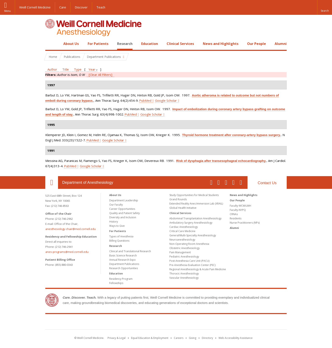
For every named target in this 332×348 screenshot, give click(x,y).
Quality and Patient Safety (124, 213)
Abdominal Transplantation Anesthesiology (195, 218)
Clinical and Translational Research (130, 251)
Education (149, 43)
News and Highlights (220, 43)
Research (125, 43)
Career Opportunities (122, 209)
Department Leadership (123, 200)
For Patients (98, 43)
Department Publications (124, 264)
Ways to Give (117, 226)
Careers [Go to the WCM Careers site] (178, 338)
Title (65, 69)
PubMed (145, 100)
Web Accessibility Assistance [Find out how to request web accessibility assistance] (236, 338)
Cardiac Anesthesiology (183, 227)
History (113, 221)
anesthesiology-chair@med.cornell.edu (70, 229)
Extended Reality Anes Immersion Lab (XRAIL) (196, 203)
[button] (324, 7)
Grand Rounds (178, 199)
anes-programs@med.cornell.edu (67, 252)
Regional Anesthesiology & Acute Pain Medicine (197, 269)
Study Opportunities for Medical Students (194, 195)
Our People (256, 43)
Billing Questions (119, 240)
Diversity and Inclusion (122, 217)
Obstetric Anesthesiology (184, 248)
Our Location (51, 182)
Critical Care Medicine (182, 231)
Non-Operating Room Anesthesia (189, 244)
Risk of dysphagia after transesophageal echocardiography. (221, 161)
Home (50, 43)
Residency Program (121, 279)
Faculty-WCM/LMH (240, 205)
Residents (235, 218)
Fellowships (116, 283)
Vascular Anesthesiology (184, 278)
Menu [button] (7, 11)
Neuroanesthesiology (182, 239)
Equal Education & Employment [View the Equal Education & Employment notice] (149, 338)
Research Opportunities (123, 268)
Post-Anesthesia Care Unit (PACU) (189, 261)
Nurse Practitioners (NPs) (245, 222)
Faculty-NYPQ (238, 210)
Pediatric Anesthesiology (184, 256)
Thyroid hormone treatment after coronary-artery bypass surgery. (231, 135)
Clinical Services (180, 43)
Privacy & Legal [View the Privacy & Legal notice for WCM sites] (117, 338)
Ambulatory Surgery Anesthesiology (190, 222)
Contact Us (267, 183)
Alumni (281, 43)
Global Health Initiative (182, 208)
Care (62, 7)
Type (78, 69)
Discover (81, 7)
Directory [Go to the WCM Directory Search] (207, 338)
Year (92, 69)
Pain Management (180, 252)
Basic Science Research (123, 255)
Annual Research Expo (122, 260)
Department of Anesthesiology (87, 182)
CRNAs (234, 214)
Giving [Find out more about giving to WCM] (192, 338)
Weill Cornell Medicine (35, 7)
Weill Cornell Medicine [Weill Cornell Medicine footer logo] (166, 322)
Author (52, 69)
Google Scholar (166, 100)
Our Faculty (116, 204)
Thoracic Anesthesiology (184, 273)
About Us (71, 43)
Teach (100, 7)
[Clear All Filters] (100, 74)
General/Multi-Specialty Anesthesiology (192, 235)
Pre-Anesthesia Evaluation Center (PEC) (192, 265)
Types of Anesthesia (121, 236)
